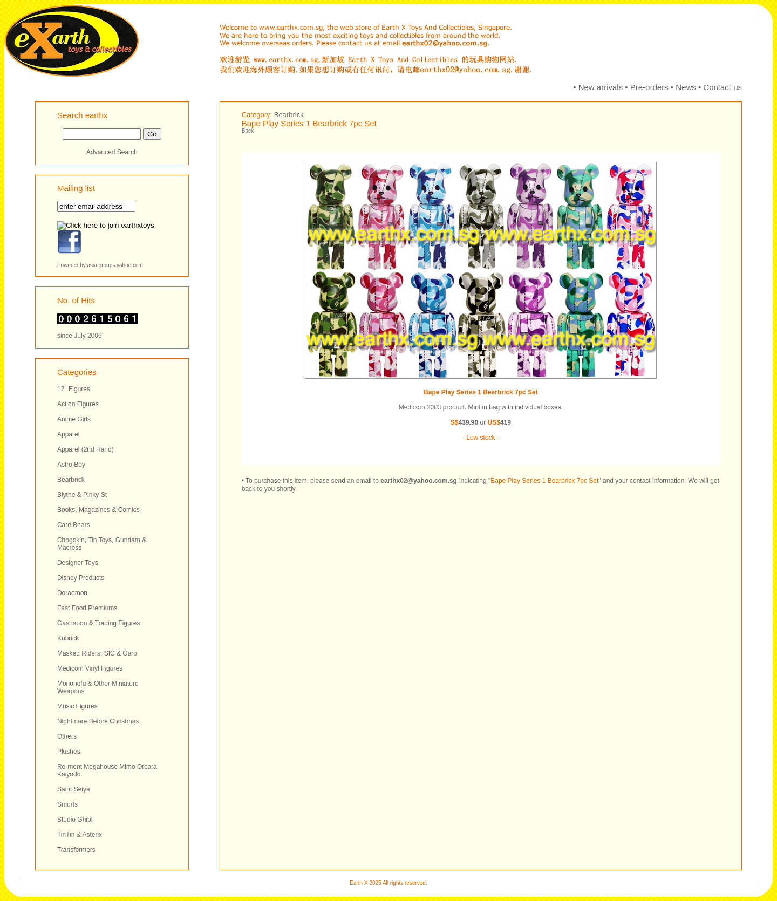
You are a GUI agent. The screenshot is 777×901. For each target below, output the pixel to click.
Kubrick (68, 638)
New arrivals (600, 87)
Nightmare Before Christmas (98, 721)
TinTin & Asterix (79, 834)
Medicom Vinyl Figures (89, 668)
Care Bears (73, 525)
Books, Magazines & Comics (98, 510)
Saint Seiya (73, 789)
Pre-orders (649, 87)
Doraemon (72, 593)
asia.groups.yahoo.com (115, 265)
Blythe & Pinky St (82, 495)
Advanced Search (112, 152)
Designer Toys (77, 562)
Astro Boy (71, 464)
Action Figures (78, 404)
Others (67, 736)
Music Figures (77, 706)
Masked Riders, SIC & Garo (97, 653)
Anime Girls (74, 419)
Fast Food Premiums (87, 608)
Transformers (76, 850)
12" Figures (73, 389)
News (686, 87)
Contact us (722, 87)
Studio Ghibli (75, 819)
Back (248, 131)
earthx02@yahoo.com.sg (418, 480)
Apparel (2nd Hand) (85, 449)
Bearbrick (71, 479)
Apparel (68, 434)
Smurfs (67, 804)
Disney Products (80, 578)
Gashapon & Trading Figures (98, 623)
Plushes (68, 751)
